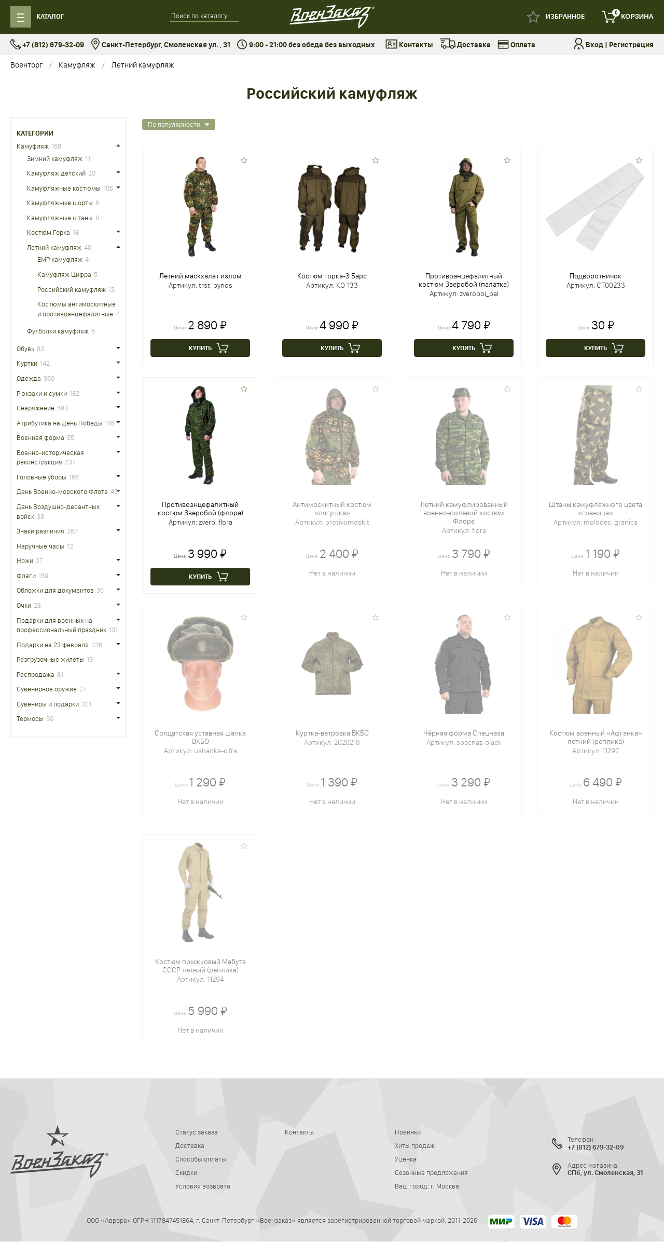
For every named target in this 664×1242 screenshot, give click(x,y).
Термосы (30, 718)
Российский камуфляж (71, 289)
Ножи (25, 560)
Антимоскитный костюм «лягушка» (332, 508)
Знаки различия (40, 531)
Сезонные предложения (431, 1172)
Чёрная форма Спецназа (463, 733)
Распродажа (35, 674)
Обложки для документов (55, 590)
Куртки (27, 363)
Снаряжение (35, 408)
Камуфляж (77, 65)
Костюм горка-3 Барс (332, 276)
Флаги (26, 575)
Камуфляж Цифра (64, 274)
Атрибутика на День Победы (60, 423)
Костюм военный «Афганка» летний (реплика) (595, 737)
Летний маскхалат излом (200, 276)
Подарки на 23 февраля (53, 644)
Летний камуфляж (143, 65)
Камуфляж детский (56, 173)
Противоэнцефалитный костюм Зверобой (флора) (200, 508)
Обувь (25, 348)
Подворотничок (595, 276)
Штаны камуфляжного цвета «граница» (595, 508)
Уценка (406, 1159)
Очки (24, 605)
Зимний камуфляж (54, 158)
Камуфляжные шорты (60, 202)
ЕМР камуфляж (59, 259)
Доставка (465, 45)
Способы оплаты (200, 1159)
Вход (594, 45)
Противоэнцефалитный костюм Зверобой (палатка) (464, 280)
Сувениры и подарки (48, 704)
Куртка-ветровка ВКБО (332, 733)
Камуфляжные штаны (60, 217)
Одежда (29, 378)
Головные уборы (41, 477)
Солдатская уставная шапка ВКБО (200, 737)
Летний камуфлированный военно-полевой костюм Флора (464, 513)
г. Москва (445, 1186)
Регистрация (631, 45)
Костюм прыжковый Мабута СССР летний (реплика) (200, 965)
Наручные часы (40, 546)
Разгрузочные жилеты (50, 659)
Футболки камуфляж (58, 331)
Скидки (186, 1172)
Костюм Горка (48, 232)
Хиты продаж (415, 1145)
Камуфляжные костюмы (64, 188)
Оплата (516, 45)
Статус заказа (196, 1132)
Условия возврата (202, 1186)
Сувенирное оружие (47, 689)
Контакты (409, 45)
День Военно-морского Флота (62, 491)
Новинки (408, 1132)
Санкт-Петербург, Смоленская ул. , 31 (160, 45)
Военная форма (40, 437)
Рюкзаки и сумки (42, 393)
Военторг (26, 65)
